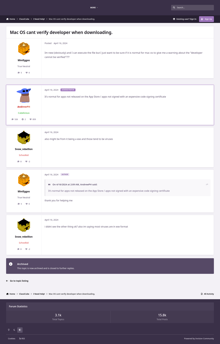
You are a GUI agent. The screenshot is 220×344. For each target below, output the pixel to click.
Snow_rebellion (24, 149)
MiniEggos (24, 60)
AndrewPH (23, 106)
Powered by (199, 338)
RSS (22, 338)
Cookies (11, 338)
